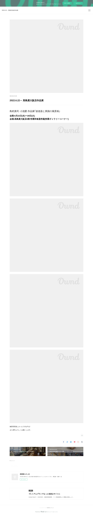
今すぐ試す (67, 3)
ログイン (78, 3)
